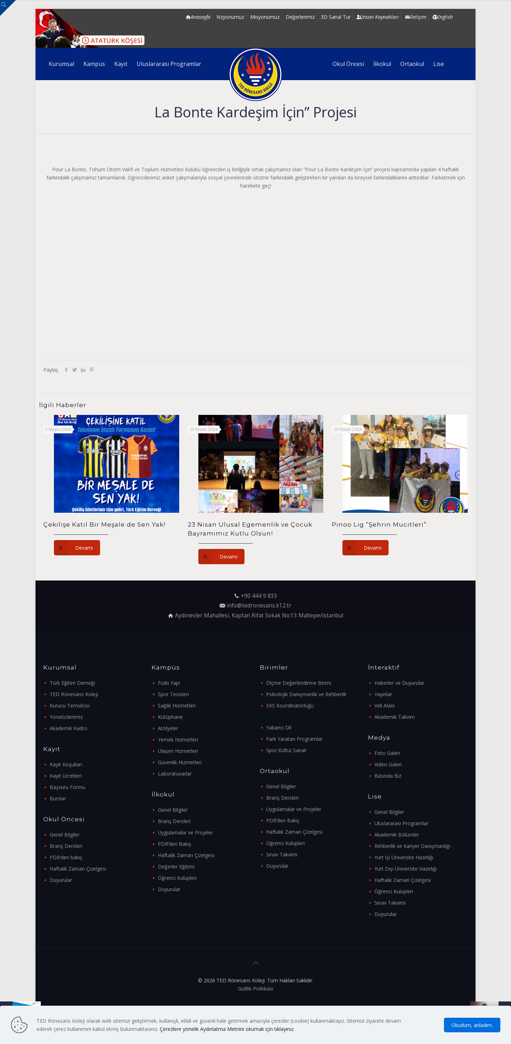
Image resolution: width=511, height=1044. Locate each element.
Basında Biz (387, 775)
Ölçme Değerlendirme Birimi (298, 682)
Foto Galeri (387, 753)
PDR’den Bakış (174, 843)
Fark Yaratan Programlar (294, 738)
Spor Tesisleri (173, 694)
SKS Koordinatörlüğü (290, 705)
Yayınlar (383, 694)
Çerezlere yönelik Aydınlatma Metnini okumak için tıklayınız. (227, 1029)
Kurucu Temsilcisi (69, 705)
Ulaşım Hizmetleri (178, 751)
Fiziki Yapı (169, 682)
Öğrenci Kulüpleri (177, 877)
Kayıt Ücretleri (66, 775)
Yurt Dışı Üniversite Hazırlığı (405, 868)
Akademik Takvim (394, 716)
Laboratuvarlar (175, 773)
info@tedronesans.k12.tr (259, 605)
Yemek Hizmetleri (178, 739)
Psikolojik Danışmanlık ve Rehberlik (306, 694)
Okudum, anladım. (472, 1025)
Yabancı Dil (278, 727)
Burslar (58, 798)
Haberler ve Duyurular (399, 682)
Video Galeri (388, 764)
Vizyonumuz (230, 16)
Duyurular (61, 880)
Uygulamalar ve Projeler (185, 832)
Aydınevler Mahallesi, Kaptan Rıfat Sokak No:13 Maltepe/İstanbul (259, 615)
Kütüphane (170, 716)
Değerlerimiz (300, 16)
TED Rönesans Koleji (74, 694)
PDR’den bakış (66, 857)
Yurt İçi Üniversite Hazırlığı (403, 857)
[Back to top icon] (255, 963)
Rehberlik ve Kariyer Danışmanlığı (412, 846)
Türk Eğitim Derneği (72, 682)
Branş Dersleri (66, 846)
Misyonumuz (265, 16)
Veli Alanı (384, 705)
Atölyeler (168, 728)
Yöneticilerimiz (66, 716)
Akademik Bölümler (396, 834)
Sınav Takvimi (281, 854)
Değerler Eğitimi (176, 866)
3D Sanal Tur (336, 16)
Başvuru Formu (67, 787)
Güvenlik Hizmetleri (180, 762)
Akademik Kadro (68, 728)
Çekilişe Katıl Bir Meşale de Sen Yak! (104, 524)
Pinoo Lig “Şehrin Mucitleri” (379, 524)
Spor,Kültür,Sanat (286, 750)
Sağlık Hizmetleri (177, 705)
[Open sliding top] (8, 8)
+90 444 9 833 (259, 596)
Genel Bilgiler (64, 834)
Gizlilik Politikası (255, 988)
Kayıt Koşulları (66, 764)
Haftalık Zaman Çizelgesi (78, 868)
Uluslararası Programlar (401, 823)
